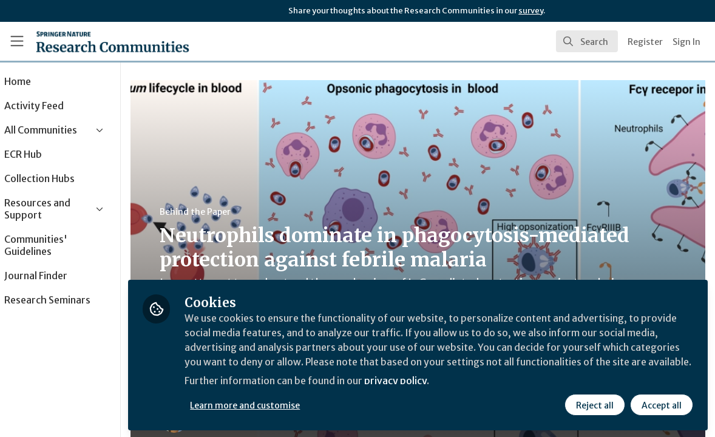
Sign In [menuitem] (686, 41)
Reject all (595, 404)
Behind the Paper (229, 211)
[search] (587, 41)
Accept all (662, 404)
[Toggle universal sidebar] (17, 41)
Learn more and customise (279, 404)
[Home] (112, 41)
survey (530, 10)
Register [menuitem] (645, 41)
